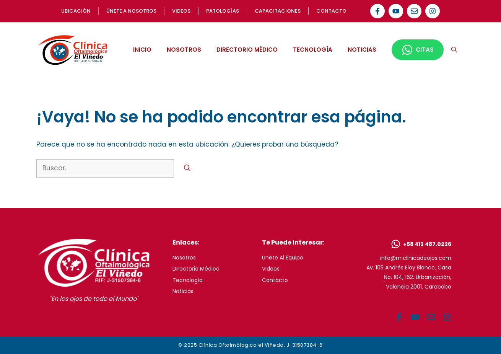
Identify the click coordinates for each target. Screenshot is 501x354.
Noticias (183, 291)
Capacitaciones (278, 11)
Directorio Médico (196, 268)
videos (181, 11)
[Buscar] (187, 168)
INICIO (142, 50)
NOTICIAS (362, 50)
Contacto (331, 11)
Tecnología (187, 280)
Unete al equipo (282, 257)
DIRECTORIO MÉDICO (247, 50)
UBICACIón (76, 11)
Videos (271, 268)
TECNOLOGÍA (312, 50)
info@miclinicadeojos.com (415, 258)
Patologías (222, 11)
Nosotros (184, 257)
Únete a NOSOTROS (131, 11)
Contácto (275, 280)
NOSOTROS (184, 50)
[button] (454, 49)
